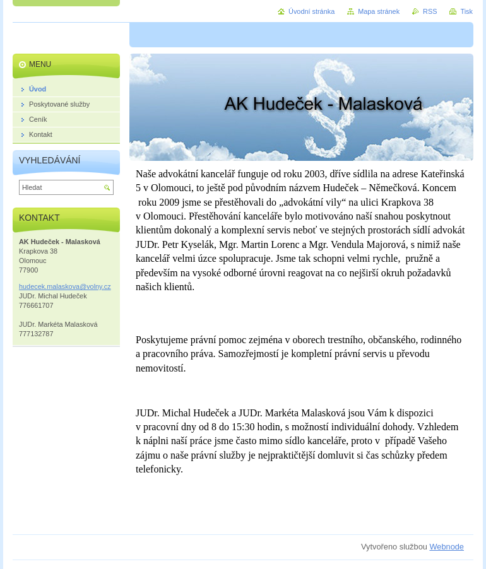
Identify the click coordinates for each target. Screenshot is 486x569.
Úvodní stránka (311, 11)
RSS (430, 11)
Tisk (466, 11)
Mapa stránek (379, 11)
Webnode (446, 546)
